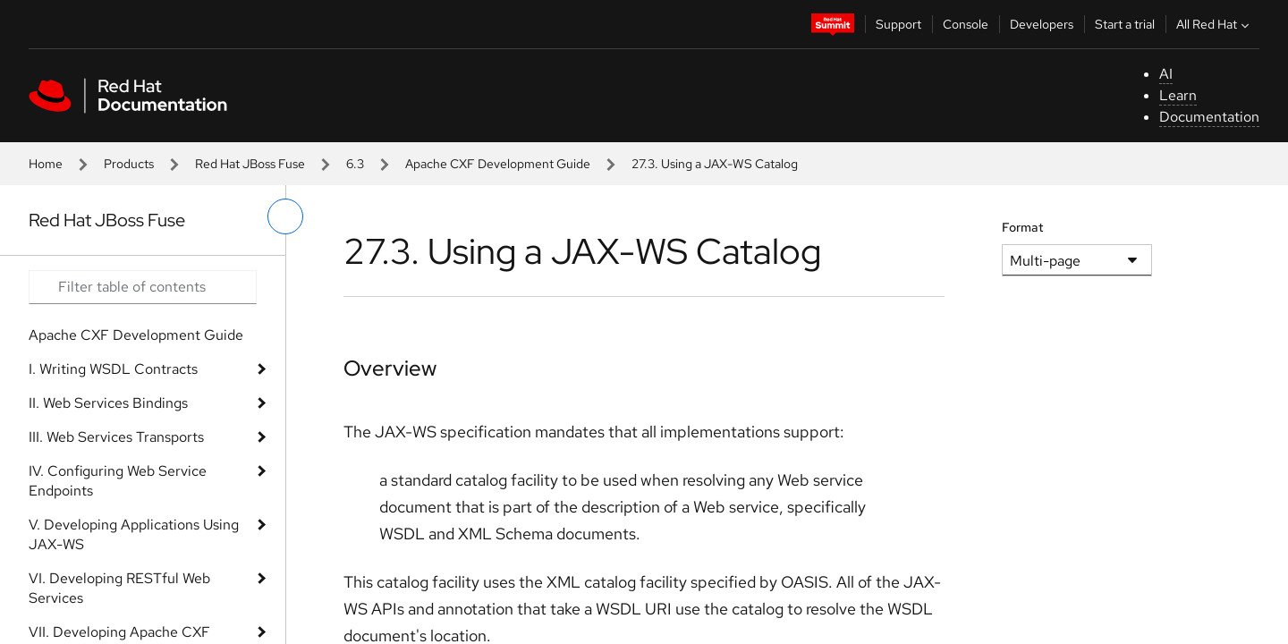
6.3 (355, 164)
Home (46, 164)
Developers (1041, 24)
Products (129, 164)
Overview (389, 368)
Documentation (1209, 116)
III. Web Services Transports (116, 437)
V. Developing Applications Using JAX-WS (134, 534)
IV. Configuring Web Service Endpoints (118, 481)
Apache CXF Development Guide (497, 164)
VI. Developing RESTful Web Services (119, 588)
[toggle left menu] (285, 216)
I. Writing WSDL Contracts (113, 369)
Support (898, 24)
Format (1023, 227)
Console (965, 24)
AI (1166, 73)
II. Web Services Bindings (108, 403)
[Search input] (143, 287)
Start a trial (1125, 24)
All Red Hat (1214, 24)
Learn (1178, 95)
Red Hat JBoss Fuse (250, 164)
